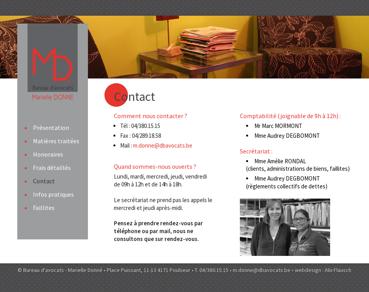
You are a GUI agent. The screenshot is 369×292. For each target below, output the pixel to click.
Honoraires (48, 154)
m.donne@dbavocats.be (164, 145)
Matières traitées (56, 141)
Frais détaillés (52, 167)
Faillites (44, 207)
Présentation (51, 127)
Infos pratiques (53, 194)
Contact (44, 181)
